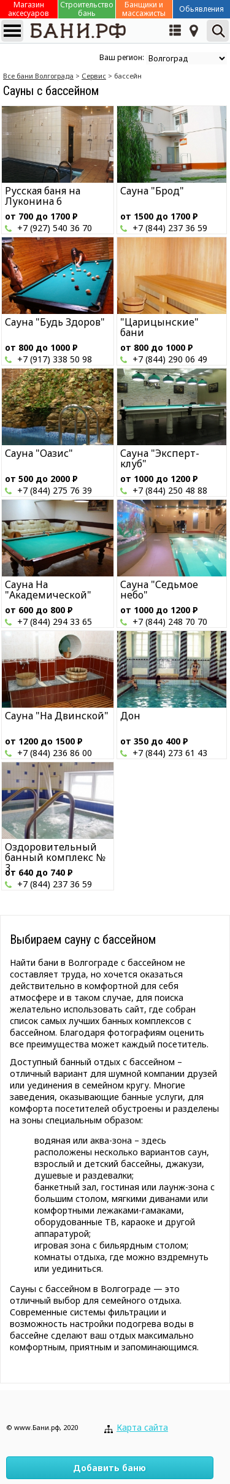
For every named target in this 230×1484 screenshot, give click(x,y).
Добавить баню (109, 1468)
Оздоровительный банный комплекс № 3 (55, 857)
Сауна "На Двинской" (57, 715)
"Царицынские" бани (159, 327)
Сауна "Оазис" (39, 453)
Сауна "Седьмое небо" (159, 590)
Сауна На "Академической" (48, 590)
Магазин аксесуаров (28, 9)
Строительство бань (86, 9)
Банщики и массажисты (144, 9)
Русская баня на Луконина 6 (42, 196)
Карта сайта (142, 1427)
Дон (130, 715)
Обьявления (201, 9)
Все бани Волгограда (38, 75)
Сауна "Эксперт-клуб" (159, 458)
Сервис (94, 75)
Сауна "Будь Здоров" (55, 322)
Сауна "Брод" (152, 190)
